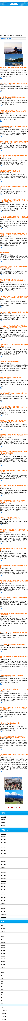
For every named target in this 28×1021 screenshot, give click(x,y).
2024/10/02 (3, 914)
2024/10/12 (3, 886)
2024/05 (3, 961)
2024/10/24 (3, 853)
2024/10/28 (3, 842)
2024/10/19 (3, 867)
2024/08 (3, 953)
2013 (2, 1003)
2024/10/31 (3, 834)
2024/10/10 (3, 892)
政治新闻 (3, 822)
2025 (2, 925)
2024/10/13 (3, 883)
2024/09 (3, 950)
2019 (2, 986)
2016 (2, 994)
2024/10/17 (3, 872)
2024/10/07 (3, 900)
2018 (2, 989)
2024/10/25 (3, 850)
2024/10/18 (3, 870)
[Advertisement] (14, 20)
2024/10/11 (3, 889)
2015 (2, 997)
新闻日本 (14, 4)
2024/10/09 (3, 894)
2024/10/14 (3, 881)
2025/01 (3, 936)
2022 (2, 978)
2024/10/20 (3, 864)
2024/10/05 (3, 906)
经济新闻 (3, 825)
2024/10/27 (3, 845)
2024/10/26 (3, 847)
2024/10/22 (3, 859)
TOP (1, 78)
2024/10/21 (3, 861)
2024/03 (3, 967)
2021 (2, 981)
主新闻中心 (3, 817)
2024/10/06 (3, 903)
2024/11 (3, 945)
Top (2, 1007)
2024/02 (3, 969)
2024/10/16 (3, 875)
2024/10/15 (3, 878)
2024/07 (3, 956)
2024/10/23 (3, 856)
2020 (2, 983)
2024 (2, 939)
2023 (2, 975)
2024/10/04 (3, 908)
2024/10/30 (3, 836)
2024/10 (3, 947)
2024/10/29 (3, 839)
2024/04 (3, 964)
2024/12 (3, 942)
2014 (2, 1000)
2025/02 (3, 933)
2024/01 (3, 972)
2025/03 (3, 931)
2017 (2, 992)
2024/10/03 (3, 911)
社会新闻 (3, 819)
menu (26, 1)
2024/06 (3, 958)
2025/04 (3, 928)
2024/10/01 (3, 917)
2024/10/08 (3, 897)
